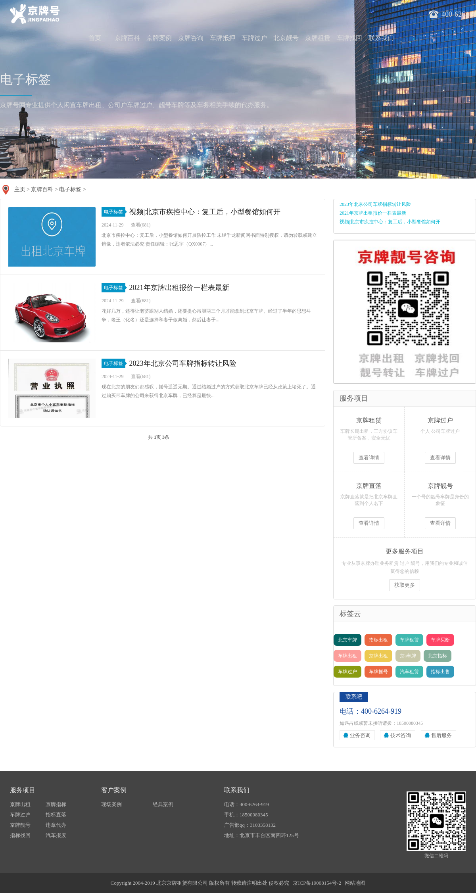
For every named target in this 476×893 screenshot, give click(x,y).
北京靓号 (286, 38)
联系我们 (381, 38)
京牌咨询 (190, 38)
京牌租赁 (317, 38)
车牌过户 (254, 38)
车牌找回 (349, 38)
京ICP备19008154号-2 (317, 883)
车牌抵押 (222, 38)
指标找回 (20, 835)
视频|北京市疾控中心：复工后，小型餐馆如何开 (205, 212)
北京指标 (437, 656)
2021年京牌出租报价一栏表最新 (179, 288)
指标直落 (56, 815)
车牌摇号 (378, 671)
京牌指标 (56, 804)
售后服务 (441, 735)
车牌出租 (347, 656)
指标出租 (378, 640)
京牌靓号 (20, 825)
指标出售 (440, 671)
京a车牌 (408, 656)
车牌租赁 (409, 640)
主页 (19, 189)
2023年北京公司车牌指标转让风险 (182, 363)
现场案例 (111, 804)
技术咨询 (400, 735)
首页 (94, 38)
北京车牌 (347, 640)
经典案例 (163, 804)
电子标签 (70, 189)
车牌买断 (440, 640)
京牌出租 (378, 656)
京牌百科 (127, 38)
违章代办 (56, 825)
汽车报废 (56, 835)
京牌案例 (159, 38)
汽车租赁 (409, 671)
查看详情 (369, 458)
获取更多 (404, 585)
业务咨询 (360, 735)
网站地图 (355, 883)
